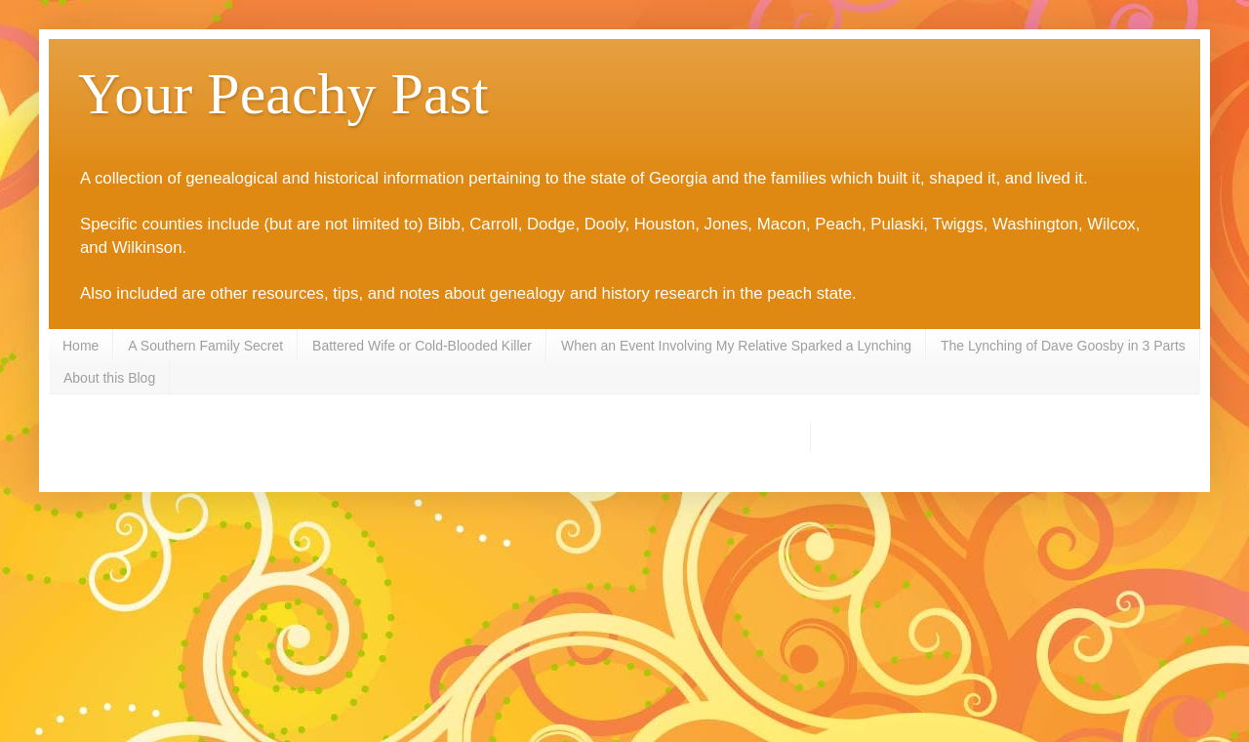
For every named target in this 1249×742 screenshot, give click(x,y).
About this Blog (109, 378)
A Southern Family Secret (205, 345)
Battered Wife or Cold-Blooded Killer (422, 345)
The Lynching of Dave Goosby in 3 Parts (1063, 345)
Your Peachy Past (283, 94)
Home (80, 345)
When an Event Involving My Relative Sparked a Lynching (736, 345)
